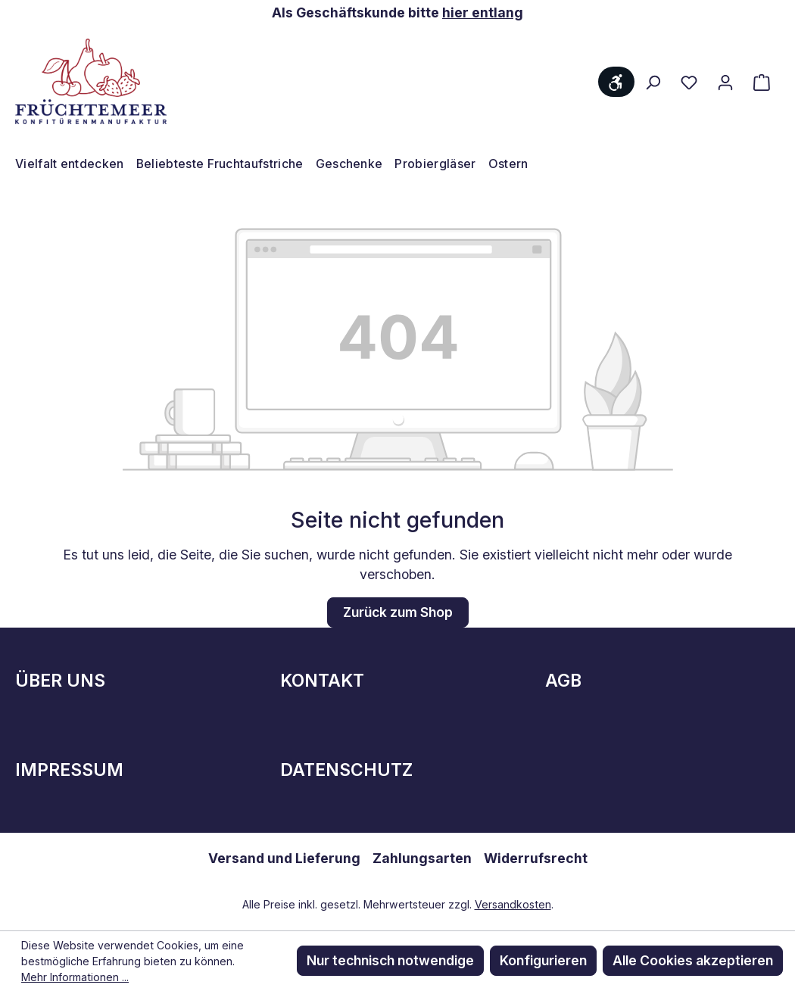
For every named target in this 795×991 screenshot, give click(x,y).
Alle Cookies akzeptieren (693, 960)
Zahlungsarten (422, 858)
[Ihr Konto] (725, 82)
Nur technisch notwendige (390, 960)
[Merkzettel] (689, 82)
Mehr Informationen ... (75, 977)
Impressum (69, 770)
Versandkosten (513, 904)
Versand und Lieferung (284, 858)
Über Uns (60, 680)
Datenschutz (346, 770)
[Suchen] (652, 82)
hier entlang (482, 12)
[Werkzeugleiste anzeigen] (616, 82)
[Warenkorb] (762, 82)
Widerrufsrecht (536, 858)
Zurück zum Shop (398, 612)
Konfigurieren (543, 960)
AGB (563, 680)
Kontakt (322, 680)
